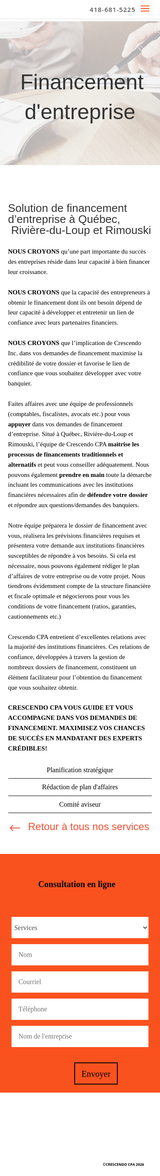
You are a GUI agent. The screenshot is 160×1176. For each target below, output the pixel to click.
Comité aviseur (80, 804)
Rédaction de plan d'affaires (80, 787)
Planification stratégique (80, 770)
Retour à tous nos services (88, 826)
